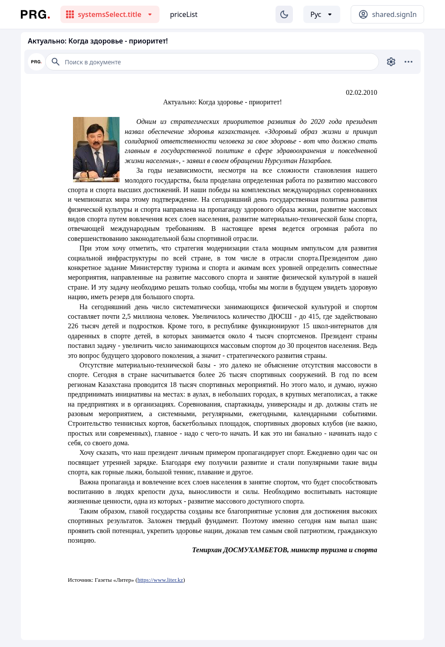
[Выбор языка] (321, 14)
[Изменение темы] (284, 14)
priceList (183, 14)
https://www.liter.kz (160, 580)
